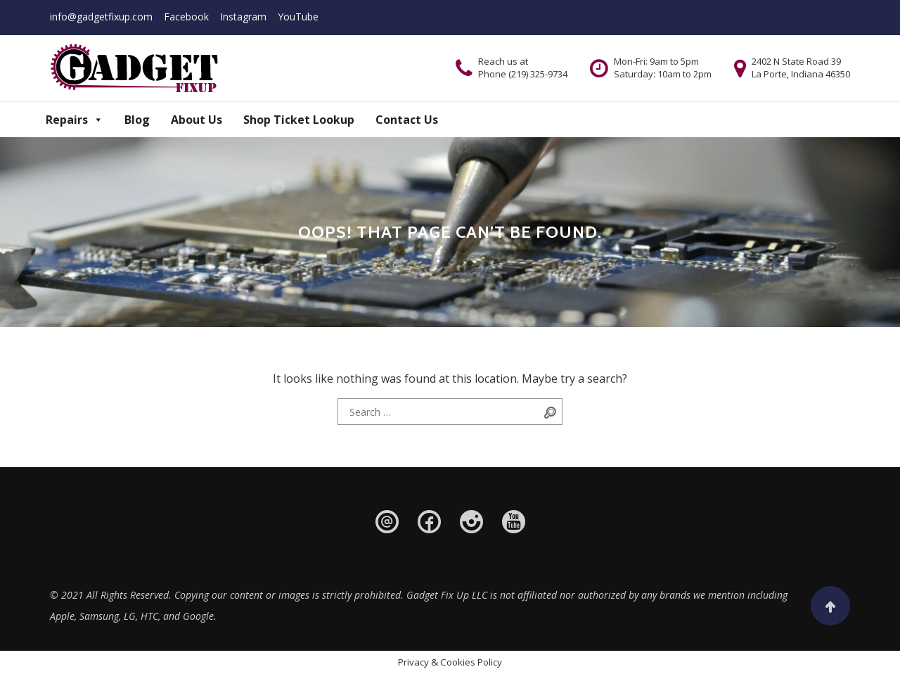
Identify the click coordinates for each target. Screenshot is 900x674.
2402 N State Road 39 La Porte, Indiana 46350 (801, 67)
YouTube (298, 16)
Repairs (74, 119)
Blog (137, 119)
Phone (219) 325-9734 (522, 74)
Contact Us (406, 119)
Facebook (186, 16)
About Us (196, 119)
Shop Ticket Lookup (298, 119)
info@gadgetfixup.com (101, 16)
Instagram (243, 16)
